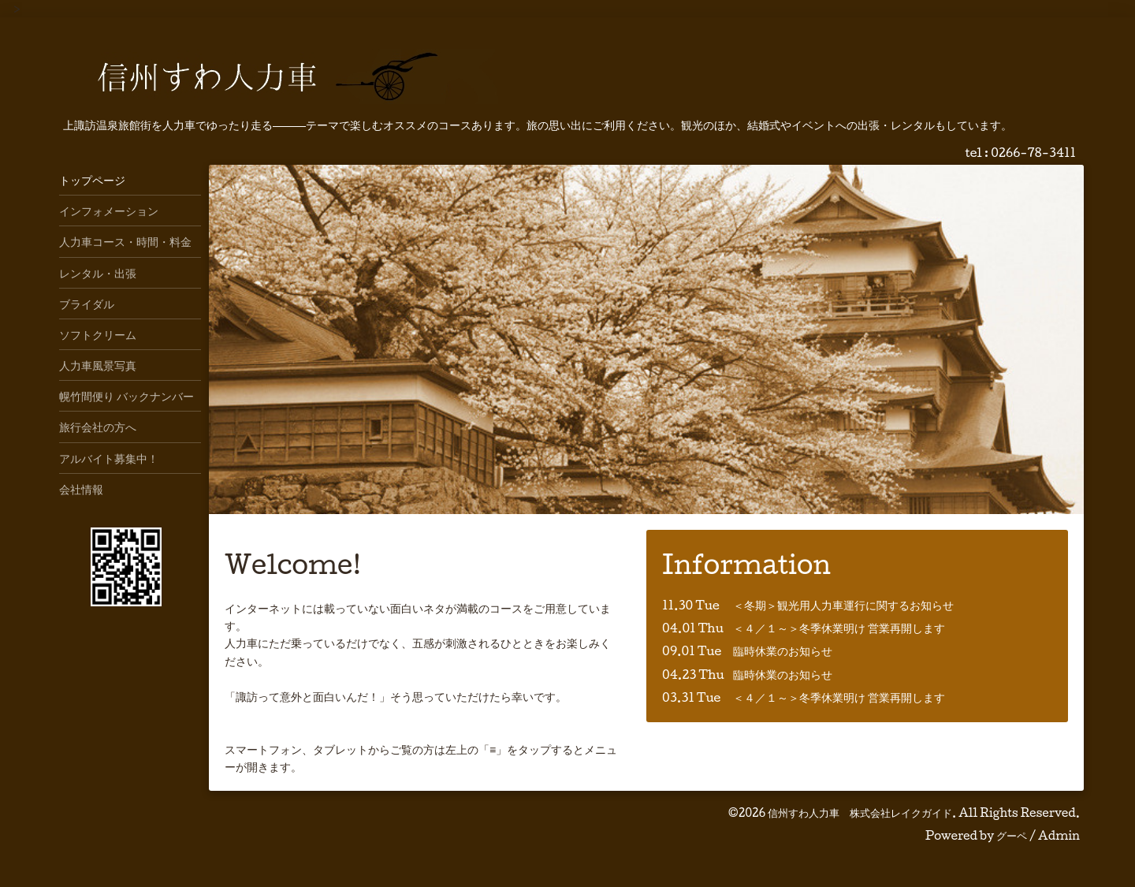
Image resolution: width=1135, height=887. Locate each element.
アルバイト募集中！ (108, 458)
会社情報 (81, 489)
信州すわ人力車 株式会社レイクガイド (860, 812)
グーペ (1011, 835)
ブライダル (86, 303)
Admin (1059, 835)
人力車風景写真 (97, 365)
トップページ (92, 180)
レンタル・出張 (97, 273)
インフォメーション (108, 210)
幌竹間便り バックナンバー (126, 396)
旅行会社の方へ (97, 426)
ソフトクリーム (97, 334)
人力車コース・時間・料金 (125, 241)
